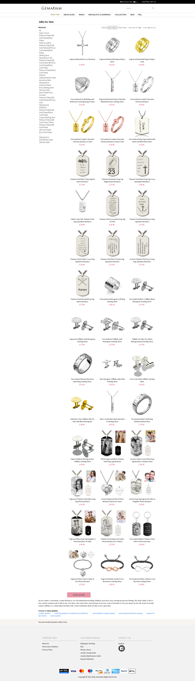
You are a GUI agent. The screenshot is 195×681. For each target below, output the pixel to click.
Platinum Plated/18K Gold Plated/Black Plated (46, 38)
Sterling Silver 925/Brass (44, 106)
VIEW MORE (79, 594)
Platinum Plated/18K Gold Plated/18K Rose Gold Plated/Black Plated (47, 49)
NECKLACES (70, 15)
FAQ (140, 15)
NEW (132, 15)
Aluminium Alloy (45, 80)
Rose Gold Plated (45, 132)
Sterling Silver (44, 55)
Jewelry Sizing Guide (88, 653)
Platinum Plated (45, 85)
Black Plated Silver (46, 92)
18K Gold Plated (45, 130)
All (40, 30)
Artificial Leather (45, 43)
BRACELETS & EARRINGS (100, 15)
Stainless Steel (44, 142)
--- (40, 135)
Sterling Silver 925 (45, 58)
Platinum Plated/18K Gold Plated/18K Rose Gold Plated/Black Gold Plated (47, 64)
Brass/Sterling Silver (46, 87)
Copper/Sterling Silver (47, 117)
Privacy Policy (47, 650)
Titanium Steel (44, 90)
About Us (45, 643)
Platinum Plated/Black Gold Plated (47, 71)
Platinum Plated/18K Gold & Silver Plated (46, 121)
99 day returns (85, 650)
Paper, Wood (44, 33)
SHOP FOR (55, 15)
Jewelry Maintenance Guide (90, 656)
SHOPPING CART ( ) (149, 2)
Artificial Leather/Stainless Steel (47, 76)
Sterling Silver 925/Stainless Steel (46, 138)
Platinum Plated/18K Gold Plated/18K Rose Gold (47, 100)
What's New (122, 27)
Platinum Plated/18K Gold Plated (46, 126)
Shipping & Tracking (87, 643)
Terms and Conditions (50, 646)
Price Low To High (135, 27)
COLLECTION (121, 15)
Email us (121, 643)
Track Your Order (126, 2)
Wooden (42, 95)
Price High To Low (149, 27)
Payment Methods (87, 659)
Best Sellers (112, 27)
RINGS (82, 15)
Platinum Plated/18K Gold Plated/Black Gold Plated (46, 112)
